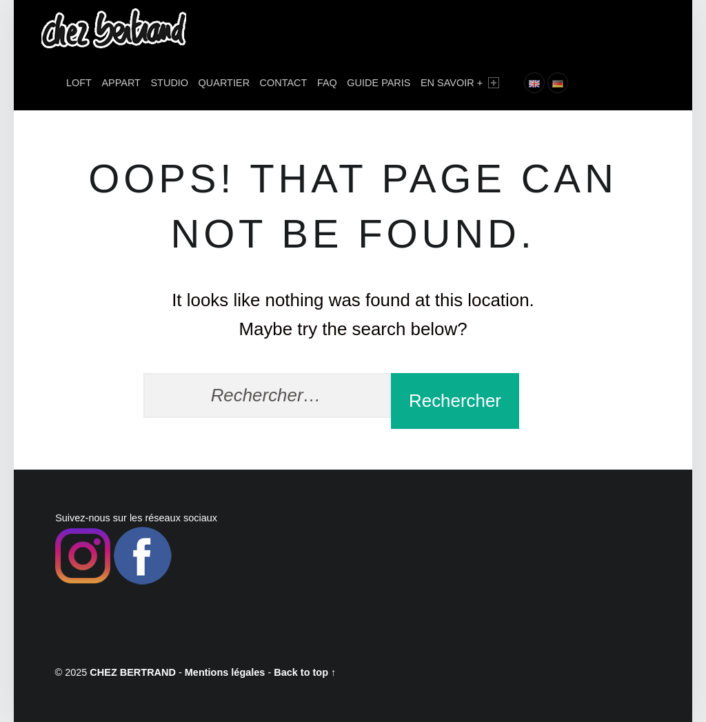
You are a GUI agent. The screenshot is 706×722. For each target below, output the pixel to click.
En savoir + (460, 82)
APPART (121, 82)
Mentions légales (225, 672)
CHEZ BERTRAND (133, 672)
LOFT (79, 82)
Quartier (224, 82)
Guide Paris (378, 82)
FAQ (327, 82)
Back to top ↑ (305, 672)
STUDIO (169, 82)
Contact (283, 82)
